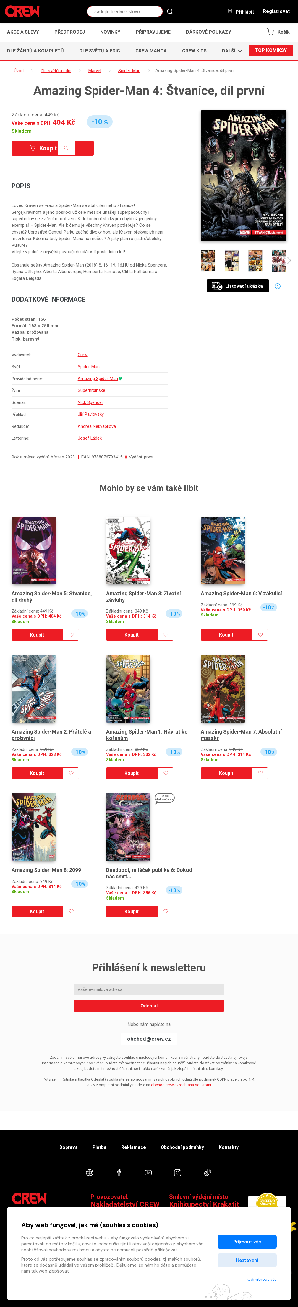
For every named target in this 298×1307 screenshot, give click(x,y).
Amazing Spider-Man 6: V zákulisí (242, 591)
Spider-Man (88, 366)
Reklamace (134, 1146)
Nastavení (247, 1260)
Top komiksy (271, 51)
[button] (230, 51)
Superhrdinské (91, 389)
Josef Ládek (89, 436)
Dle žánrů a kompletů (35, 51)
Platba (98, 1146)
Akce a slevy (23, 32)
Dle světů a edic (99, 51)
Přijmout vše (247, 1242)
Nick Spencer (90, 401)
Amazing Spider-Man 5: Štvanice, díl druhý (52, 594)
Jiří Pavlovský (90, 413)
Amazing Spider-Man (97, 378)
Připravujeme (153, 32)
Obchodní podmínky (184, 1146)
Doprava (65, 1146)
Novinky (110, 32)
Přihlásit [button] (241, 11)
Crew (82, 355)
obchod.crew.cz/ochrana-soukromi (181, 1082)
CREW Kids (194, 51)
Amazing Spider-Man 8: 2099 (47, 868)
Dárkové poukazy (208, 32)
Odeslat (149, 1003)
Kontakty (232, 1146)
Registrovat (276, 11)
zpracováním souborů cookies (130, 1259)
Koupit (45, 148)
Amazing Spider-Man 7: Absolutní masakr (242, 732)
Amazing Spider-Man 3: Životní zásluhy (144, 594)
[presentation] (289, 262)
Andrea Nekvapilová (96, 424)
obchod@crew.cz (149, 1036)
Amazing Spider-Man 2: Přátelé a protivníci (52, 732)
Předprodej (69, 32)
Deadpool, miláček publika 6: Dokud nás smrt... (141, 871)
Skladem (22, 131)
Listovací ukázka (237, 286)
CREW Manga (151, 51)
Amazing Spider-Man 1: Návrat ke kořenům (147, 732)
